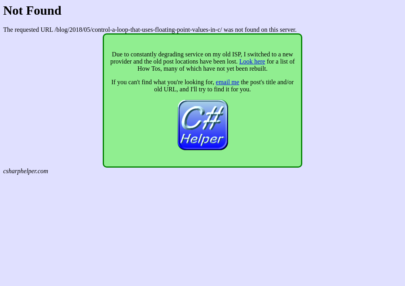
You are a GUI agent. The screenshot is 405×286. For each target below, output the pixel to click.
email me (227, 82)
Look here (252, 61)
